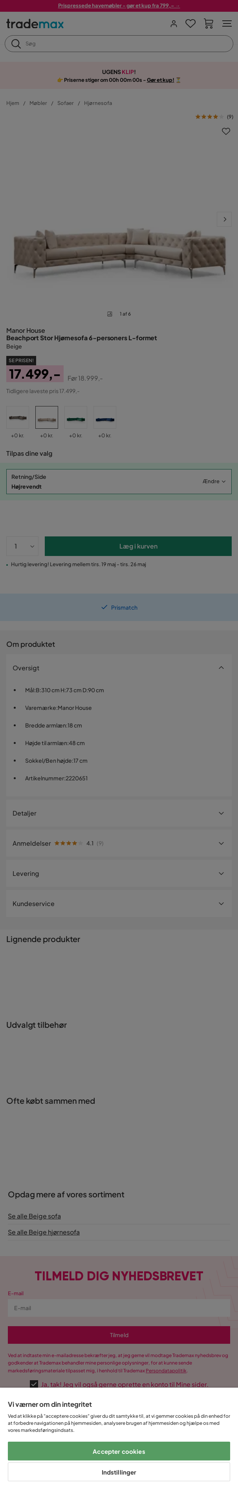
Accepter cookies (119, 1451)
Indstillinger (119, 1472)
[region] (119, 1439)
